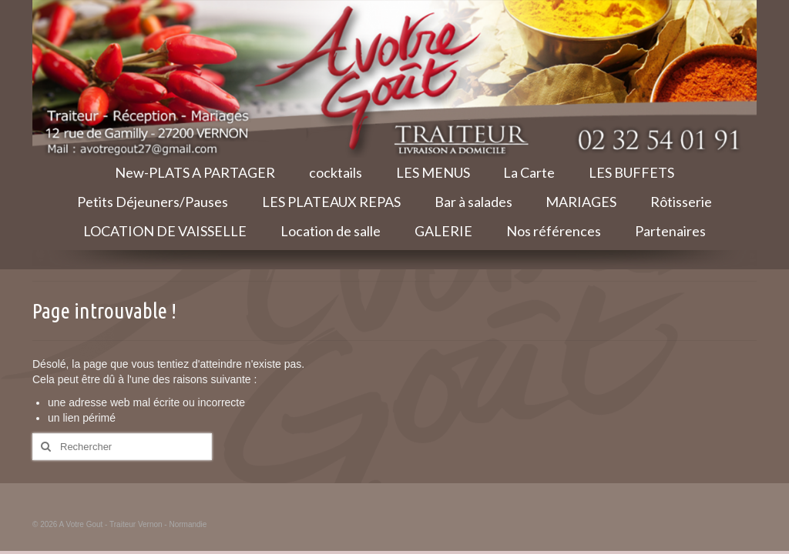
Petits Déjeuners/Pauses (152, 201)
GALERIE (443, 230)
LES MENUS (433, 172)
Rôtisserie (681, 201)
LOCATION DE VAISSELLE (165, 230)
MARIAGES (581, 201)
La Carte (529, 172)
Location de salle (330, 230)
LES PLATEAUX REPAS (331, 201)
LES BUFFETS (631, 172)
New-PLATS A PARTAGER (195, 172)
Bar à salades (473, 201)
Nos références (553, 230)
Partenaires (670, 230)
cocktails (335, 172)
